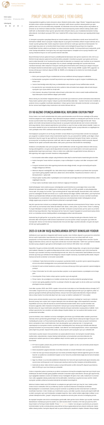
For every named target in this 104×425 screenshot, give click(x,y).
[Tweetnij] (14, 26)
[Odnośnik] (6, 4)
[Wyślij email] (6, 26)
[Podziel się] (10, 26)
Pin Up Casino (63, 404)
